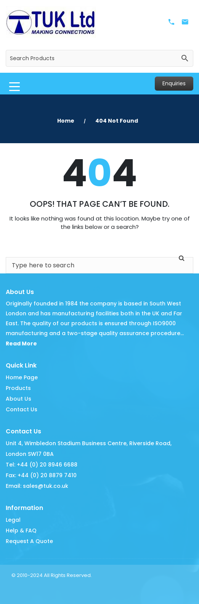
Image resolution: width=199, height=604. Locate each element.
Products (18, 388)
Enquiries (174, 83)
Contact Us (21, 409)
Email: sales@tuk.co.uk (37, 486)
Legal (13, 520)
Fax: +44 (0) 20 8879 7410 (41, 475)
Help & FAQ (21, 530)
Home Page (22, 377)
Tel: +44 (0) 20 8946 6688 (41, 464)
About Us (18, 399)
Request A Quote (29, 541)
